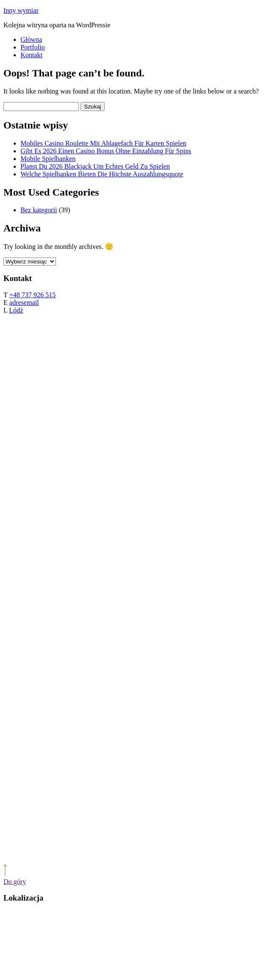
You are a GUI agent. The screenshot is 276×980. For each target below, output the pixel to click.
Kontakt (31, 55)
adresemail (24, 302)
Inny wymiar (20, 10)
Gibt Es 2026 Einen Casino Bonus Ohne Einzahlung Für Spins (105, 151)
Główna (31, 39)
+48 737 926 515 (32, 294)
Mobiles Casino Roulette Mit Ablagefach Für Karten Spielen (103, 143)
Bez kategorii (38, 210)
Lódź (16, 310)
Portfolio (32, 47)
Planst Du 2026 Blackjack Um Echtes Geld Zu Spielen (95, 166)
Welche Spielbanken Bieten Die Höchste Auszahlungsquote (101, 174)
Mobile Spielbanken (48, 158)
